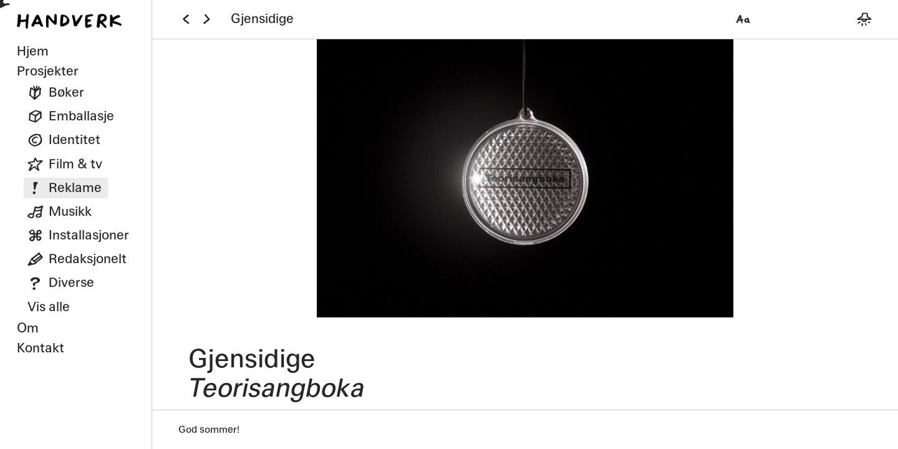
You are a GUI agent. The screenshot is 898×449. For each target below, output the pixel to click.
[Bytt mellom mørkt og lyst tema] (864, 19)
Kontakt (40, 347)
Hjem (33, 51)
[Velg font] (742, 19)
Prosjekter (48, 71)
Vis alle (48, 306)
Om (28, 328)
